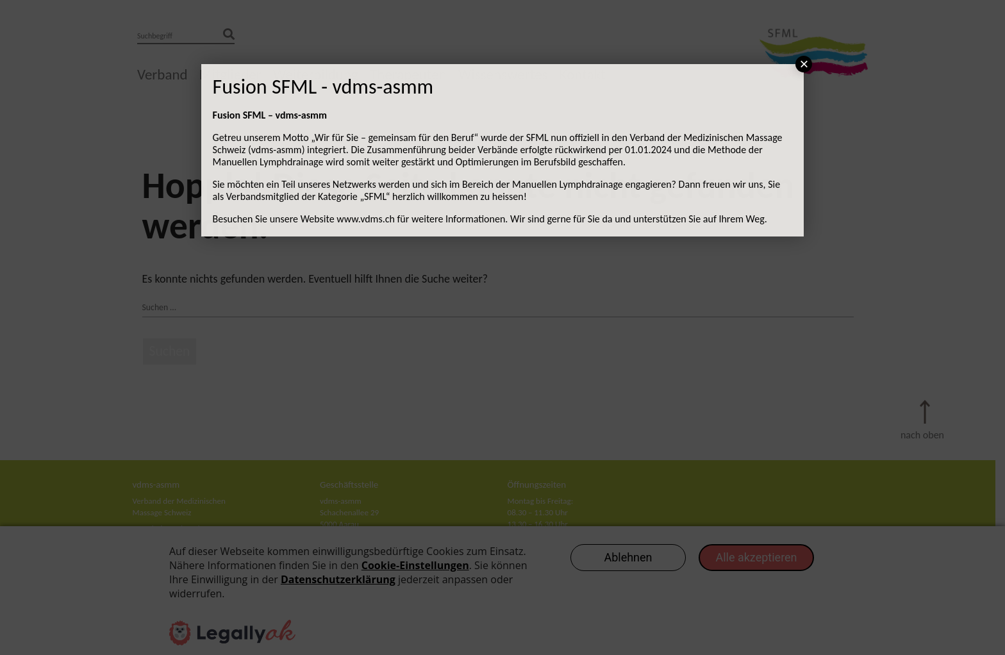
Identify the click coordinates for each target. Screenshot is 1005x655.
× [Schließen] (803, 64)
